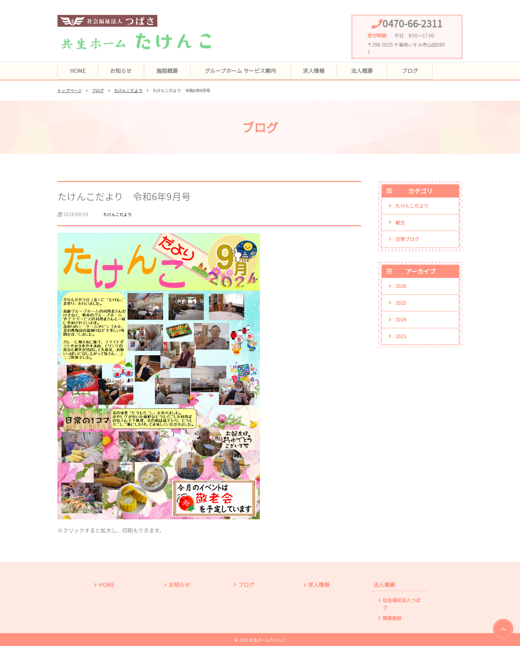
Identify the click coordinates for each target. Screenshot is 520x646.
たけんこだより (128, 90)
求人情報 (321, 71)
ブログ (417, 71)
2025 (400, 303)
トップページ (69, 90)
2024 (400, 319)
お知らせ (125, 71)
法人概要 (370, 71)
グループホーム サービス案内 (247, 71)
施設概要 (174, 71)
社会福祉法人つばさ (401, 603)
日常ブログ (407, 239)
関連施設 (392, 617)
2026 (400, 286)
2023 (400, 336)
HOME (79, 71)
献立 (400, 222)
